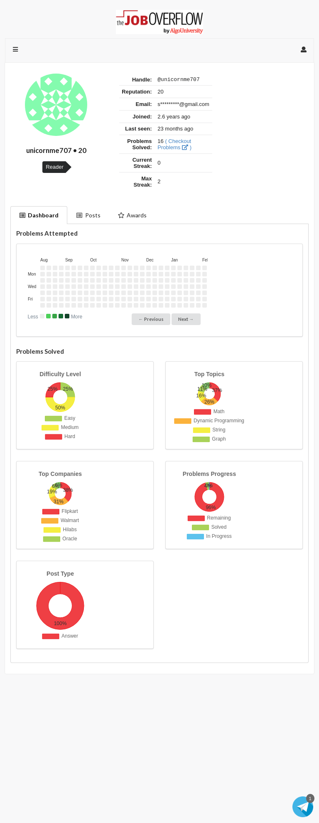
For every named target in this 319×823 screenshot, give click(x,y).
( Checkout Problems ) (174, 145)
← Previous (151, 319)
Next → (186, 319)
